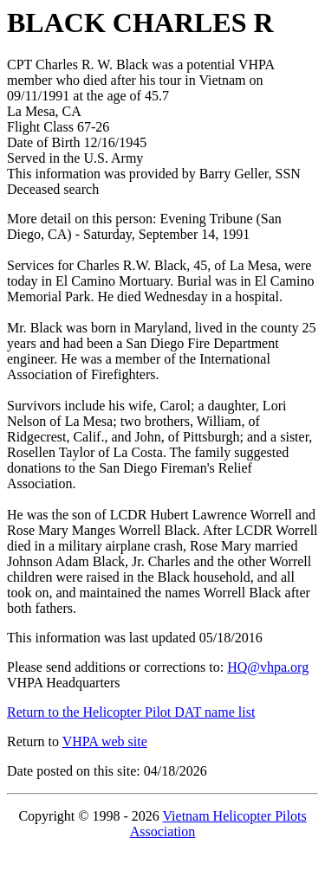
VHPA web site (104, 741)
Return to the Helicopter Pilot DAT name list (131, 712)
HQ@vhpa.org (268, 667)
